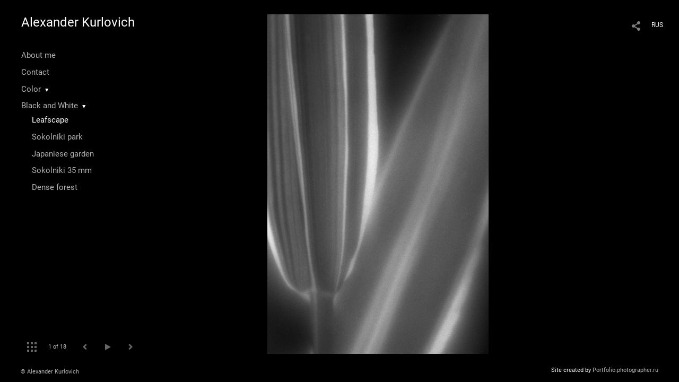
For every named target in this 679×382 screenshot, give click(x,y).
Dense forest (54, 187)
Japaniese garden (63, 154)
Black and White (49, 105)
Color (31, 89)
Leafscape (50, 120)
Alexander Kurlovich (78, 22)
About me (38, 55)
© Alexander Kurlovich (50, 371)
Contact (35, 72)
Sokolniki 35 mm (62, 170)
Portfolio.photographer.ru (625, 370)
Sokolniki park (57, 137)
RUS (657, 25)
